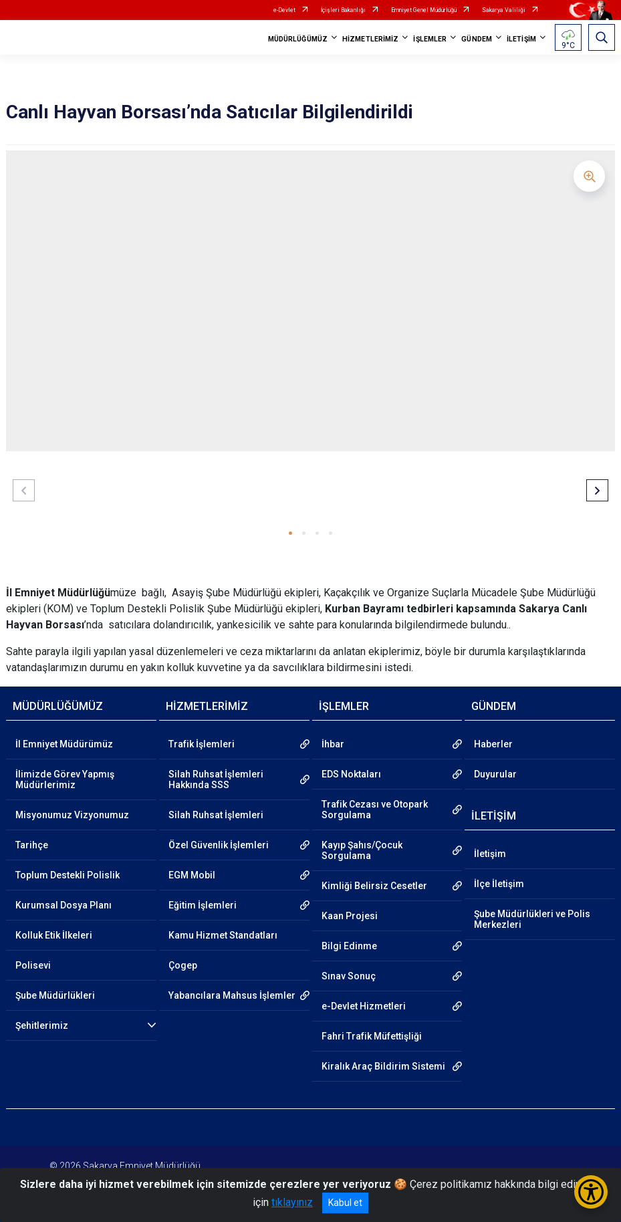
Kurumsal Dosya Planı (63, 905)
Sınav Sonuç (349, 976)
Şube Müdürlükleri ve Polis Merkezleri (532, 919)
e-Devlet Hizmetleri (364, 1006)
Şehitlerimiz (41, 1025)
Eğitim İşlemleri (202, 905)
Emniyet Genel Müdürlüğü (424, 10)
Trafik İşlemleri (201, 744)
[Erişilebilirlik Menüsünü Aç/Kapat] (591, 1192)
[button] (290, 533)
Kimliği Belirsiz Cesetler (374, 885)
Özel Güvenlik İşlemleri (218, 845)
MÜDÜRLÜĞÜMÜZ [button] (298, 39)
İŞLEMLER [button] (430, 39)
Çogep (182, 965)
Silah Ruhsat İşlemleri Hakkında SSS (215, 779)
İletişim (490, 853)
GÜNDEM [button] (476, 39)
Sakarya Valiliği (503, 10)
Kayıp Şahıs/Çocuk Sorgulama (362, 850)
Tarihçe (31, 845)
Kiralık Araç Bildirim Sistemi (383, 1066)
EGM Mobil (191, 875)
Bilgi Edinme (349, 946)
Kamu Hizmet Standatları (222, 935)
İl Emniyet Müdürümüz (64, 744)
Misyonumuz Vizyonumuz (72, 815)
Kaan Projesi (350, 915)
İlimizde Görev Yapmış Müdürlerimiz (64, 779)
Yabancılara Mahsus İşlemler (231, 995)
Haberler (493, 744)
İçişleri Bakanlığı (343, 10)
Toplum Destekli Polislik (67, 875)
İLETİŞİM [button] (521, 39)
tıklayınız (292, 1202)
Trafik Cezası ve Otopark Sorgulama (375, 809)
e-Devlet (284, 10)
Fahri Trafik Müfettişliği (372, 1036)
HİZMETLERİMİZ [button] (370, 39)
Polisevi (33, 965)
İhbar (333, 744)
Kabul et (345, 1202)
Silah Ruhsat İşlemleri (215, 815)
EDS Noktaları (351, 774)
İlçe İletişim (499, 883)
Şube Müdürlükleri (55, 995)
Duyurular (495, 774)
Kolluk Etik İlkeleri (53, 935)
